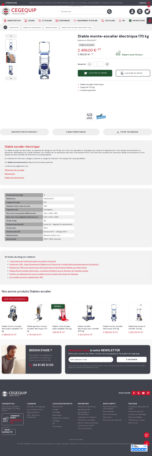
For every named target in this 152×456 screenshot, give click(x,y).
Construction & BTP (86, 425)
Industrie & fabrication (87, 407)
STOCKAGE (47, 21)
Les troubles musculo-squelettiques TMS (26, 277)
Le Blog (142, 3)
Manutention (57, 407)
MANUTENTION (14, 21)
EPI (123, 21)
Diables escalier (86, 45)
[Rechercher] (85, 11)
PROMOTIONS (139, 21)
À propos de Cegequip (36, 407)
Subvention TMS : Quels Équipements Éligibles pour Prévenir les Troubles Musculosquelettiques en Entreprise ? (54, 264)
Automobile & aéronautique (83, 413)
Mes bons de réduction (112, 420)
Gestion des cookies (76, 439)
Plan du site (133, 423)
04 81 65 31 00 (43, 365)
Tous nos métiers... (85, 428)
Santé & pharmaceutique (88, 423)
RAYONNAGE (64, 21)
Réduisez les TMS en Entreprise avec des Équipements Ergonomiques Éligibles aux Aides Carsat (48, 267)
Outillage (56, 421)
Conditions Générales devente (138, 408)
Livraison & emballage (137, 414)
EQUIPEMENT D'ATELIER (87, 21)
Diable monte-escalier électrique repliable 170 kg (12, 328)
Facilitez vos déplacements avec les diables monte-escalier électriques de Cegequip (44, 274)
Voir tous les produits (14, 299)
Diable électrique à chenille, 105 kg (136, 327)
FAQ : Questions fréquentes (33, 416)
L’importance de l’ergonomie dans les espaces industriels (33, 261)
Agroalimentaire (84, 409)
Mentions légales (135, 417)
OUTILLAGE (110, 21)
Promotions (57, 426)
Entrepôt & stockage (86, 420)
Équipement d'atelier (60, 418)
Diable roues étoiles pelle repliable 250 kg (62, 327)
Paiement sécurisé (135, 411)
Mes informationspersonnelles (110, 408)
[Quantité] (98, 64)
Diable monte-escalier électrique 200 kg (113, 327)
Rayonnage (56, 415)
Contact (141, 6)
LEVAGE (31, 21)
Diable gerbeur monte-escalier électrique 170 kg (37, 328)
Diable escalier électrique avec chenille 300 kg (88, 328)
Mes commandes (110, 414)
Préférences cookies (136, 420)
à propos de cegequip (11, 4)
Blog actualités (33, 412)
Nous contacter (7, 431)
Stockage (56, 412)
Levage (55, 409)
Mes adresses (108, 411)
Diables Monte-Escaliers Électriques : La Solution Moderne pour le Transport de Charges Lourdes (49, 271)
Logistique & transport (87, 417)
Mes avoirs (107, 417)
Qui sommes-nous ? (35, 409)
